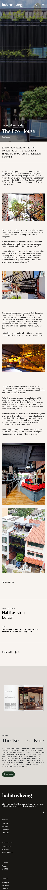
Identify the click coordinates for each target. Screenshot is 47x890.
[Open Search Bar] (36, 5)
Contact (5, 869)
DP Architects (8, 582)
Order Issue (8, 774)
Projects (5, 824)
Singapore (27, 631)
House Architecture (27, 629)
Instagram (6, 882)
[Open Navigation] (43, 5)
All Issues (5, 849)
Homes (5, 125)
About (4, 866)
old (37, 629)
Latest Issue (6, 846)
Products (5, 830)
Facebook (6, 885)
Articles (5, 827)
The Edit (5, 833)
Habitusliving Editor (16, 125)
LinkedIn (5, 888)
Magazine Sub (7, 852)
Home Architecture (10, 629)
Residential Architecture (12, 631)
